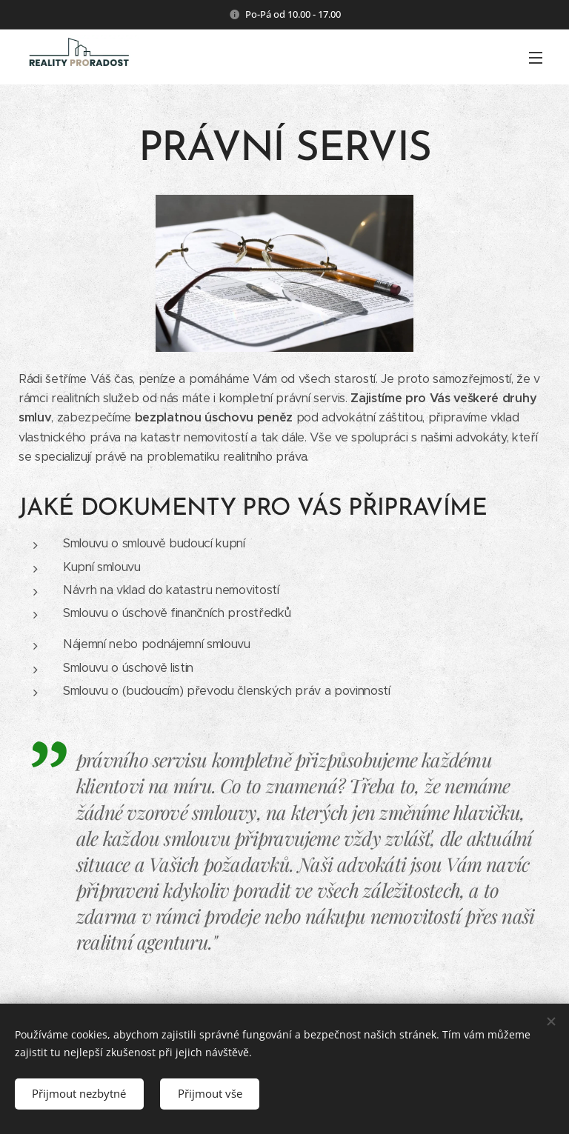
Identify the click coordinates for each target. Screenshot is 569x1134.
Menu (535, 58)
